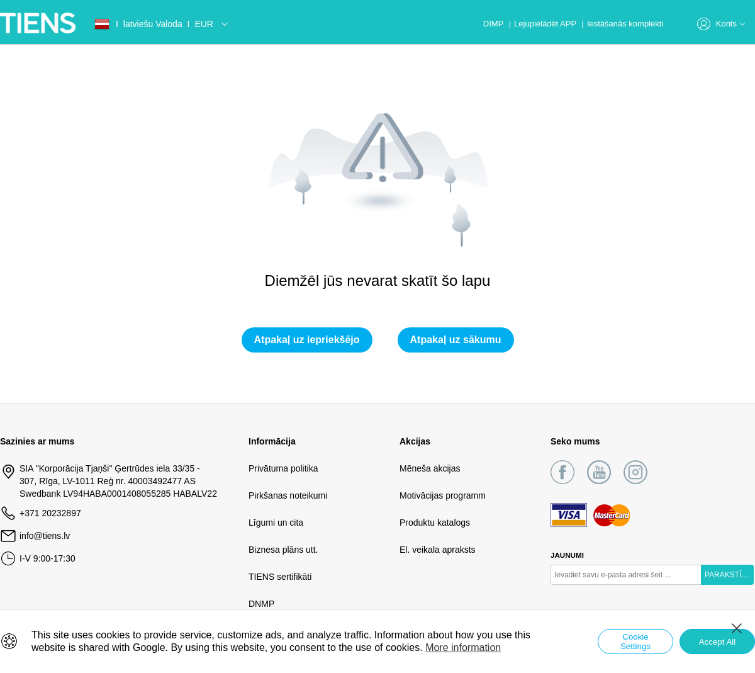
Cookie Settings (635, 641)
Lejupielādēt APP (546, 23)
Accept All (717, 642)
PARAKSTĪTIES (729, 574)
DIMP (494, 23)
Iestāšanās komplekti (625, 23)
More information (463, 647)
